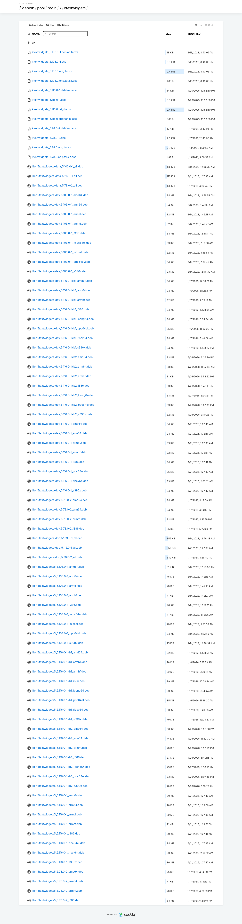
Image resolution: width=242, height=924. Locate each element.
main (52, 8)
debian (28, 8)
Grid (209, 25)
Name (36, 33)
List (198, 25)
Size (168, 33)
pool (41, 8)
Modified (194, 33)
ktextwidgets (75, 8)
